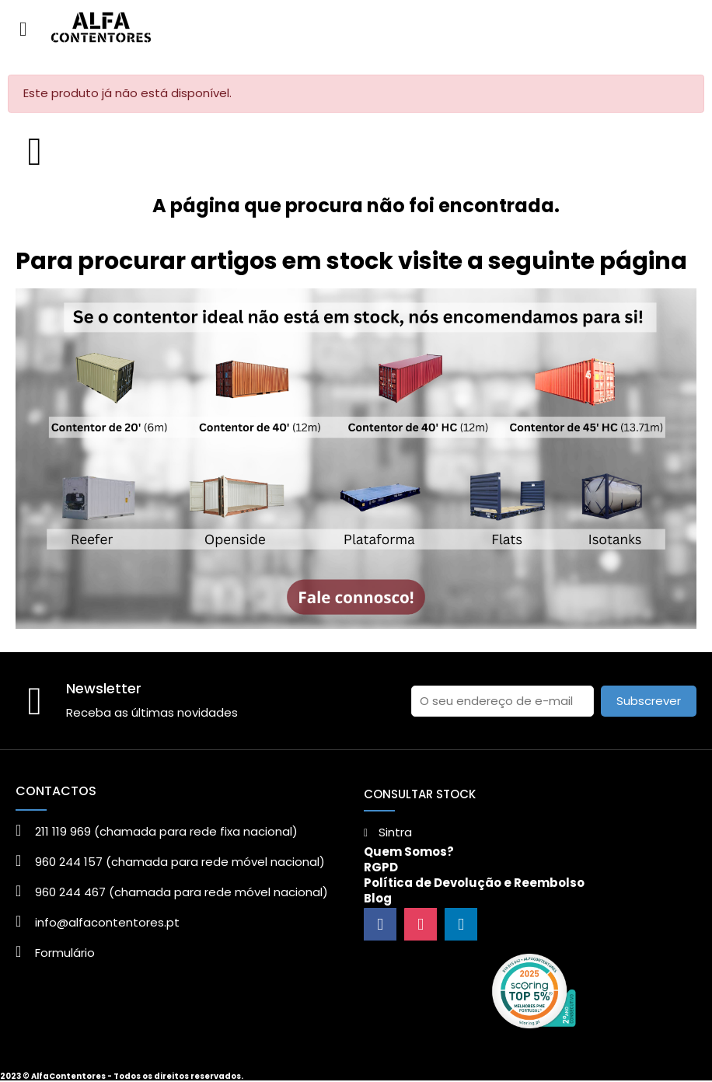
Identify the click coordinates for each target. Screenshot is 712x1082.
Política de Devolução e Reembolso (474, 882)
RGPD (381, 867)
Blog (378, 898)
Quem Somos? (409, 851)
